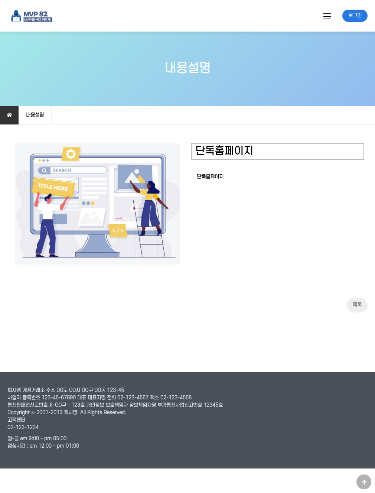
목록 (357, 329)
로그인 (355, 15)
